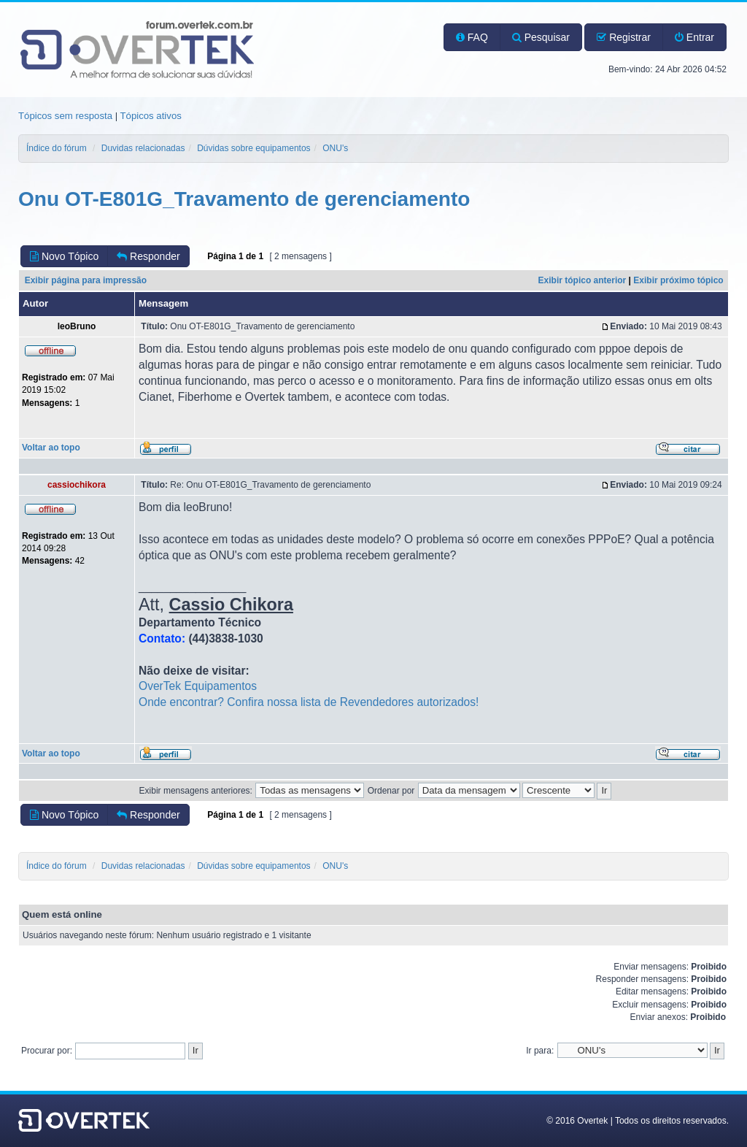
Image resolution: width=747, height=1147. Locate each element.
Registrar (624, 37)
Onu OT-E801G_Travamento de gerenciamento (244, 199)
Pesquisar (541, 37)
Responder (148, 256)
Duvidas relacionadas (143, 148)
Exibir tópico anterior (582, 280)
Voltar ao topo (51, 447)
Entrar (694, 37)
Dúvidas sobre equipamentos (253, 148)
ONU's (335, 148)
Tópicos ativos (151, 115)
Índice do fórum (56, 148)
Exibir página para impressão (86, 280)
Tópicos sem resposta (65, 115)
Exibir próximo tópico (678, 280)
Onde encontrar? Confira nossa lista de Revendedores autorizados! (309, 702)
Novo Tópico (64, 256)
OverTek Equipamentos (198, 686)
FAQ (472, 37)
